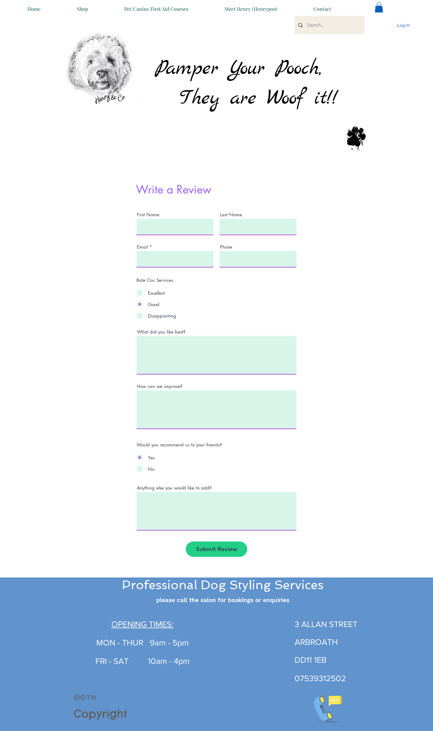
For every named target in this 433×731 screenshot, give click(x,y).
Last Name (231, 214)
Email (142, 247)
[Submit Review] (216, 549)
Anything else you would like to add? (174, 487)
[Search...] (329, 25)
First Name (148, 214)
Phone (226, 247)
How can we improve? (159, 386)
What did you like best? (161, 332)
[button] (322, 6)
